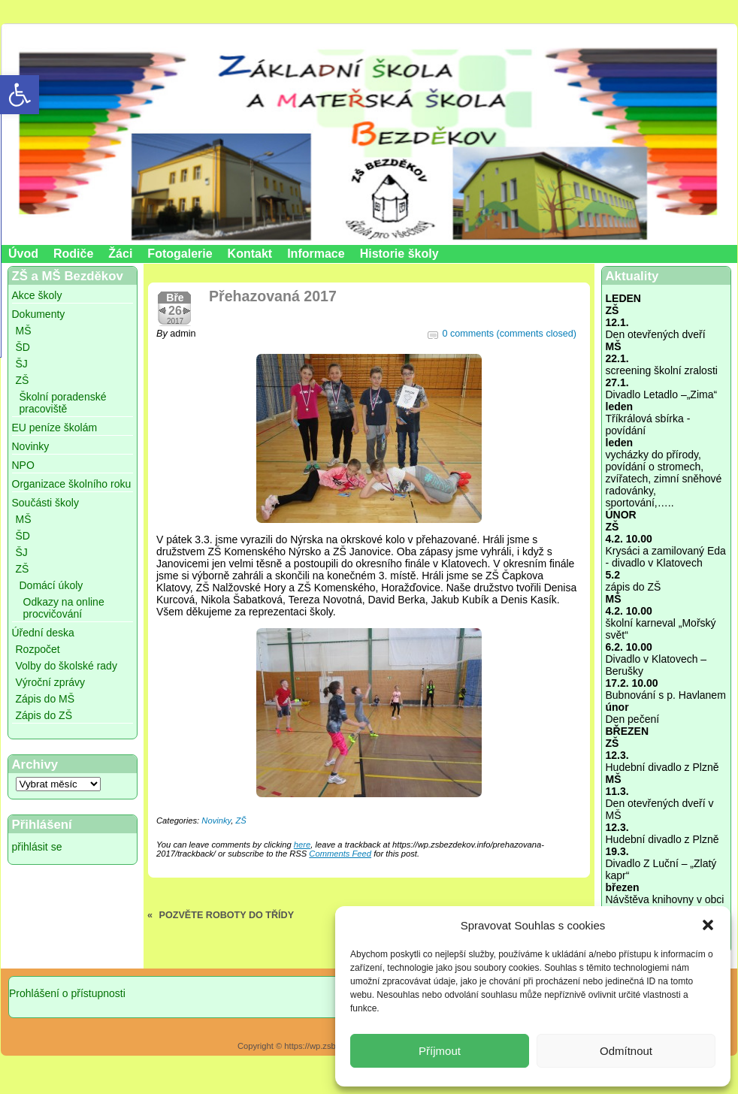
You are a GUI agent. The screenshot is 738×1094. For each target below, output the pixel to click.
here (302, 844)
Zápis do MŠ (45, 699)
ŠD (23, 347)
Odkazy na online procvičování (63, 608)
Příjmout (440, 1050)
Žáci (120, 253)
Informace (315, 253)
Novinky (31, 446)
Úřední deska (43, 633)
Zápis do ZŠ (44, 715)
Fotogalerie (179, 253)
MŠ (24, 331)
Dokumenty (38, 314)
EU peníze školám (55, 428)
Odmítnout (626, 1050)
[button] (707, 924)
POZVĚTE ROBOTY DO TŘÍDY (227, 915)
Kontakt (250, 253)
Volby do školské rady (66, 666)
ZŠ (22, 380)
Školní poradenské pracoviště (63, 403)
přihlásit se (37, 847)
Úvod (23, 253)
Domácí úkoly (51, 585)
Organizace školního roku (72, 484)
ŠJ (22, 364)
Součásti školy (45, 503)
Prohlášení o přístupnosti (67, 993)
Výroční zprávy (51, 682)
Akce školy (37, 295)
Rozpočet (38, 649)
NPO (23, 465)
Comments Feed (340, 853)
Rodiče (73, 253)
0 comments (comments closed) (509, 333)
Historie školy (399, 253)
